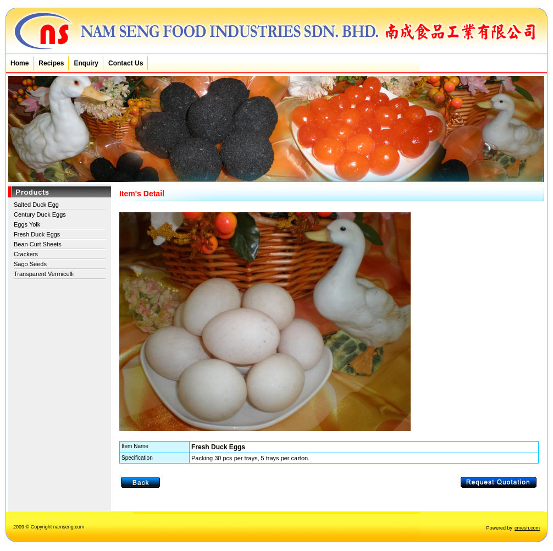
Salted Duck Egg (36, 204)
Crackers (26, 254)
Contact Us (125, 63)
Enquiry (86, 63)
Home (19, 63)
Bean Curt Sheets (38, 244)
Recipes (51, 63)
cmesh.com (527, 528)
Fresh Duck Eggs (37, 234)
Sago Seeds (30, 264)
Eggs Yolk (27, 224)
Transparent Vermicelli (44, 274)
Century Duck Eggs (40, 214)
